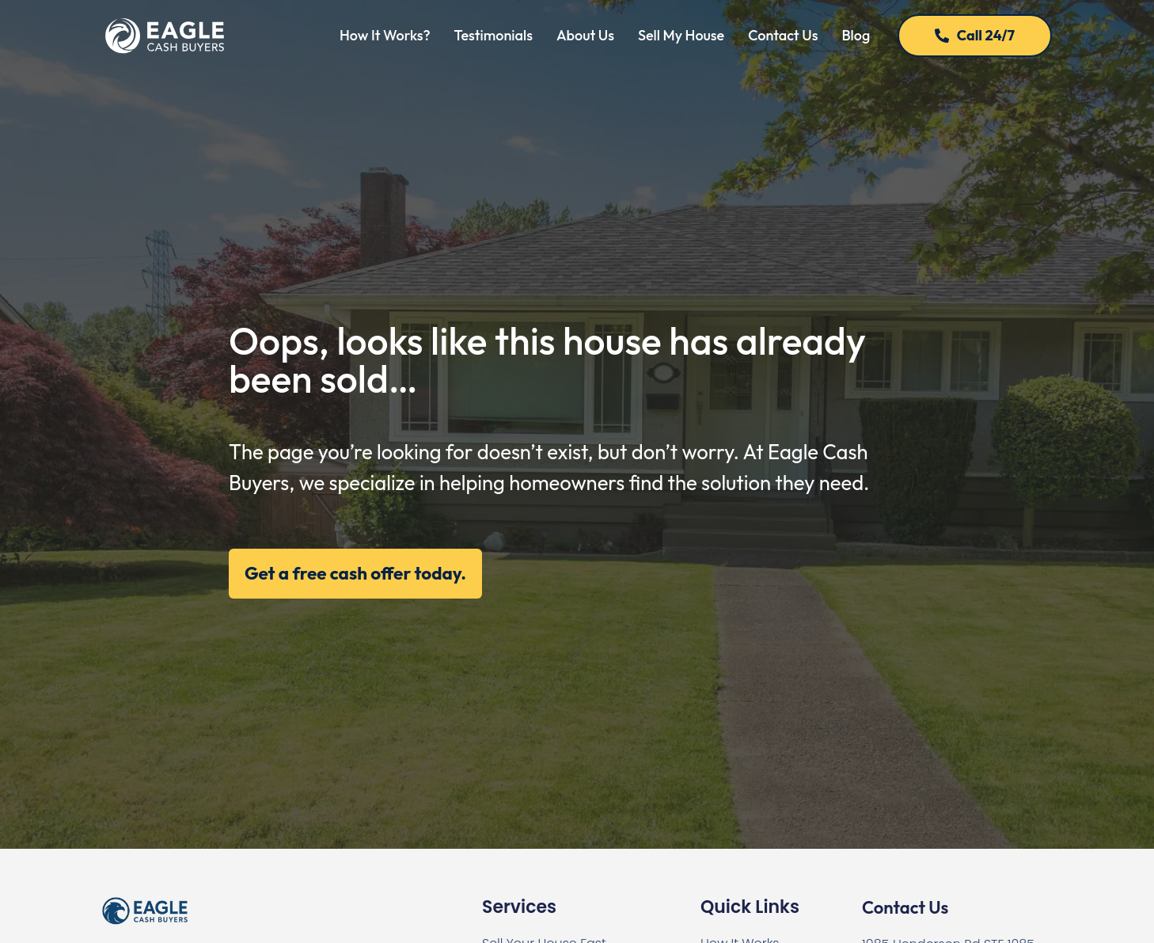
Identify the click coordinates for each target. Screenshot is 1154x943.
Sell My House (681, 35)
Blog (855, 35)
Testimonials (493, 35)
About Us (585, 35)
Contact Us (783, 35)
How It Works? (385, 35)
